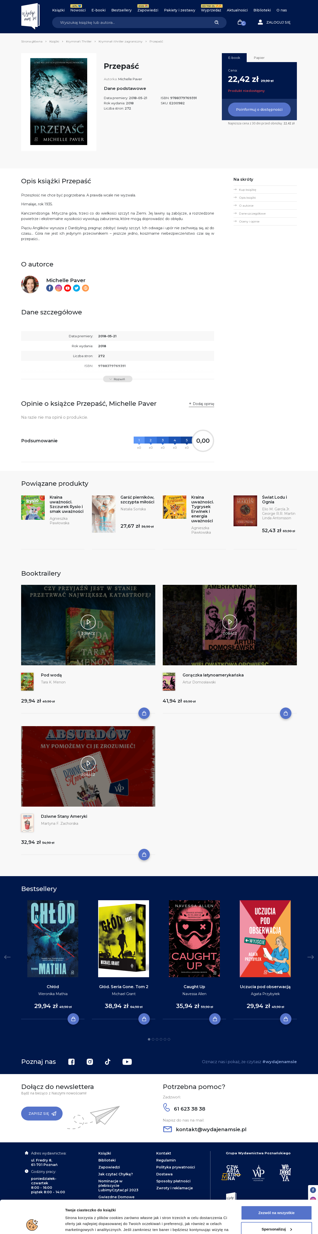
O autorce (246, 205)
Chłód (53, 986)
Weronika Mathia (53, 994)
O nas (282, 10)
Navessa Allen (194, 994)
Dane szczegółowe (252, 213)
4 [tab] (161, 1039)
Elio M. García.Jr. (276, 509)
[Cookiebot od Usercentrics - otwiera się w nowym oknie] (32, 1224)
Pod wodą (51, 675)
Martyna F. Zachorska (59, 823)
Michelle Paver (130, 79)
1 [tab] (149, 1039)
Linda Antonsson (276, 518)
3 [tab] (157, 1039)
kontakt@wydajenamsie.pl (204, 1129)
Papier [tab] (259, 58)
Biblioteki (262, 10)
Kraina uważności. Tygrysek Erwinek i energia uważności (202, 509)
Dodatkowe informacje (85, 1224)
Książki (58, 10)
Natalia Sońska (133, 509)
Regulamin (166, 1160)
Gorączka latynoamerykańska (213, 675)
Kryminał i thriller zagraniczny (121, 41)
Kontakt (163, 1153)
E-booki (98, 10)
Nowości (78, 10)
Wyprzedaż (211, 10)
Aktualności (237, 10)
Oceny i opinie (249, 221)
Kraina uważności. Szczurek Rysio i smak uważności (66, 504)
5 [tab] (165, 1039)
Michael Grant (124, 994)
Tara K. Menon (53, 682)
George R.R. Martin (278, 513)
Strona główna (31, 41)
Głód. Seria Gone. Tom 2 (123, 986)
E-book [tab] (234, 58)
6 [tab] (169, 1039)
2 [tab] (153, 1039)
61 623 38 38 (184, 1109)
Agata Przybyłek (265, 994)
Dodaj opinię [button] (203, 404)
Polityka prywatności (175, 1167)
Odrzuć (276, 1214)
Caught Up (194, 986)
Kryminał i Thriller (79, 41)
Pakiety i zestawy (179, 10)
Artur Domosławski (199, 682)
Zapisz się (42, 1113)
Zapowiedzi (147, 10)
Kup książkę (247, 189)
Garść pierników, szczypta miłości (137, 499)
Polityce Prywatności (168, 1210)
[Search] (129, 22)
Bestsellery (121, 10)
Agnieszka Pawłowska (59, 520)
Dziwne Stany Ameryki (64, 816)
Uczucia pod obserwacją (265, 986)
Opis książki (247, 197)
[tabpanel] (52, 959)
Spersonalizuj (277, 1198)
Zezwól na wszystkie (276, 1182)
